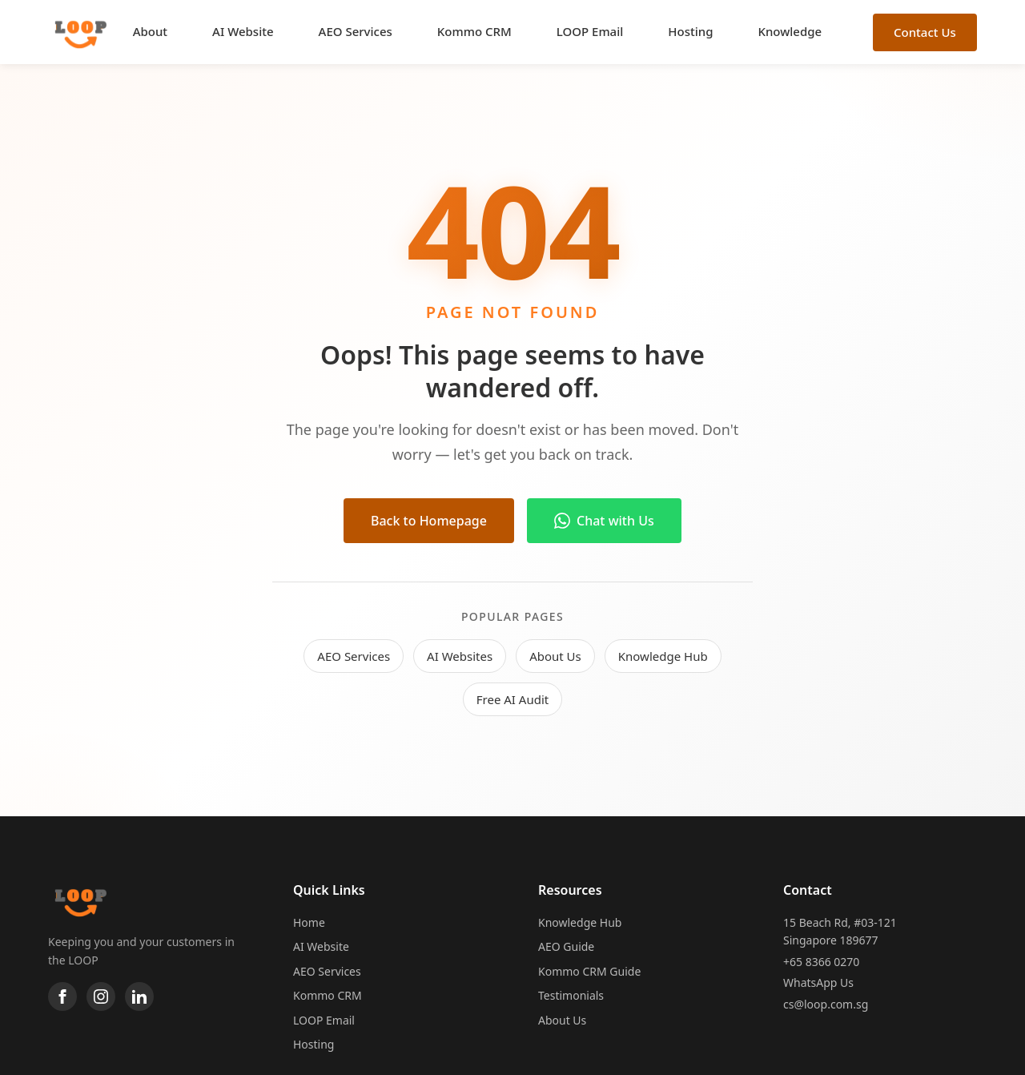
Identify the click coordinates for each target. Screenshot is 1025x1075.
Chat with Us (604, 520)
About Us (555, 656)
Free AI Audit (512, 699)
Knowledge (790, 31)
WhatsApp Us (818, 982)
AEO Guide (566, 946)
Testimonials (571, 995)
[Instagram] (100, 996)
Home (309, 922)
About (150, 31)
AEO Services (355, 31)
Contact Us (925, 32)
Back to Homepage (429, 520)
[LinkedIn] (139, 996)
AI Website (242, 31)
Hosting (690, 31)
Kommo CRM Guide (589, 971)
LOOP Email (590, 31)
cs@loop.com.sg (825, 1004)
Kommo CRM (474, 31)
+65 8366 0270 (821, 961)
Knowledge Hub (663, 656)
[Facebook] (62, 996)
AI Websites (459, 656)
